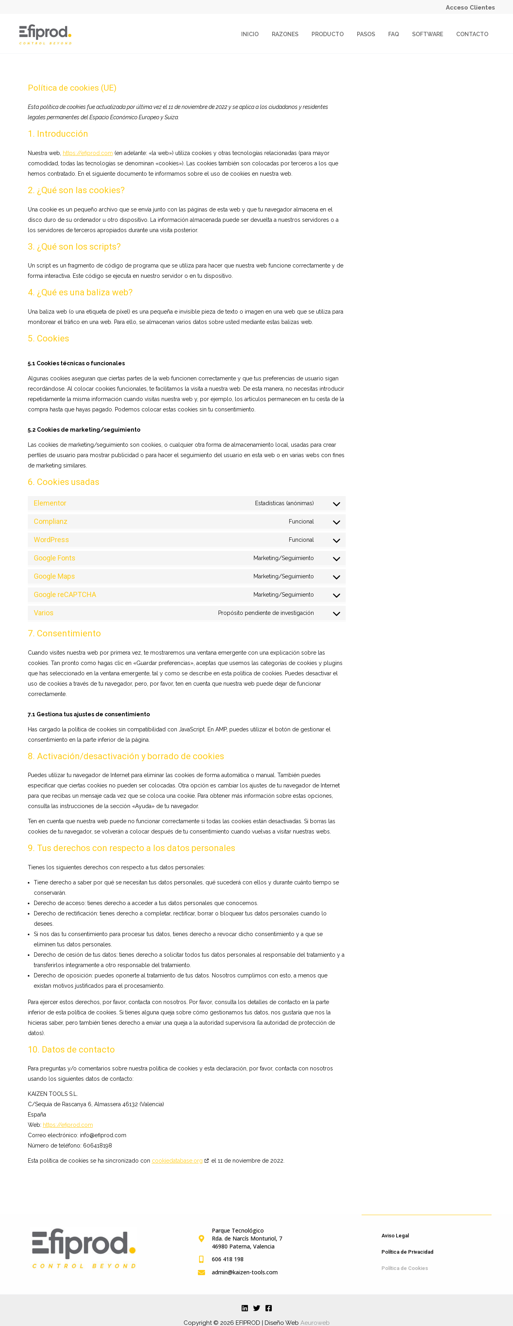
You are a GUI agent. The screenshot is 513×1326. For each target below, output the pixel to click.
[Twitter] (256, 1307)
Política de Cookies (404, 1268)
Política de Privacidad (407, 1251)
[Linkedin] (244, 1307)
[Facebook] (268, 1307)
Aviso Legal (395, 1235)
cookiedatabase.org (177, 1160)
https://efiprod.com (88, 153)
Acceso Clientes (470, 7)
